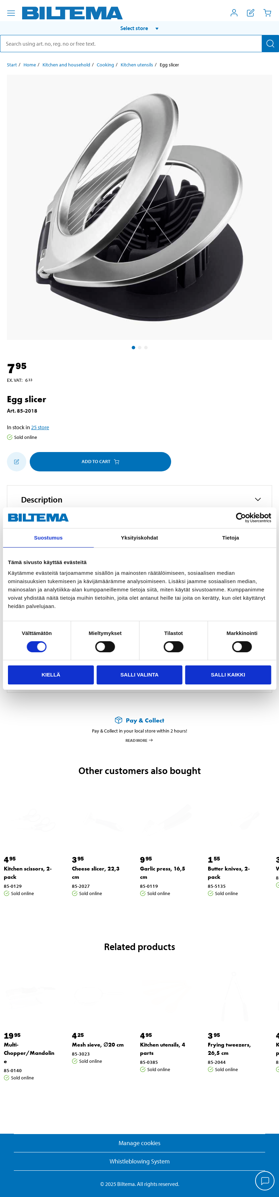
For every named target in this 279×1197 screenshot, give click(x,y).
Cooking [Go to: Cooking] (105, 65)
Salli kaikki (228, 675)
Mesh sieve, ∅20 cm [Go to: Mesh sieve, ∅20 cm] (98, 1044)
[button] (139, 28)
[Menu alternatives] (11, 13)
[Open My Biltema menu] (234, 12)
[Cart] (267, 12)
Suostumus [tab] (48, 538)
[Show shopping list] (250, 12)
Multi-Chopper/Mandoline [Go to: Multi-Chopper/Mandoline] (29, 1053)
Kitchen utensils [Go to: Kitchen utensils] (137, 65)
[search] (139, 43)
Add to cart (100, 461)
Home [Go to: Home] (30, 65)
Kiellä (50, 675)
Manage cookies (139, 1143)
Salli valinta (139, 675)
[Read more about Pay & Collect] (139, 720)
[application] (265, 1181)
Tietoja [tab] (230, 538)
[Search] (270, 43)
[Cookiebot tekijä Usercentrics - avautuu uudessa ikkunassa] (241, 518)
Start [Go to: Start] (12, 65)
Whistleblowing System (140, 1161)
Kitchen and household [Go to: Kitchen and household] (66, 65)
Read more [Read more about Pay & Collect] (139, 740)
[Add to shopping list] (16, 461)
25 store (40, 427)
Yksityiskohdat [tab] (139, 538)
